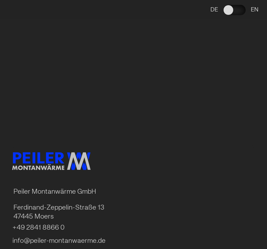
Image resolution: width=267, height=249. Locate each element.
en (254, 10)
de (214, 10)
